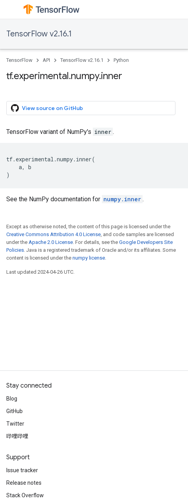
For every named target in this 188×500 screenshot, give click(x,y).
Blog (11, 398)
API (46, 60)
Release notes (24, 483)
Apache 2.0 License (51, 242)
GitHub (14, 411)
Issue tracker (22, 470)
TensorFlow (19, 60)
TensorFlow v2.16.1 (39, 34)
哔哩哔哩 (17, 436)
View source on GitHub (47, 108)
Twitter (15, 424)
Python (121, 60)
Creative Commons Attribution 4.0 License (53, 234)
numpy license (88, 258)
